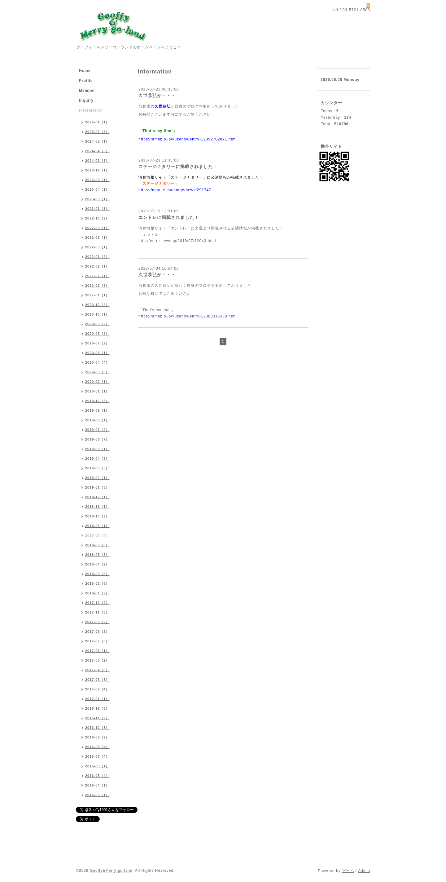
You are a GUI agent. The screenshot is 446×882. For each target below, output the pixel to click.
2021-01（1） (97, 295)
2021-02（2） (97, 285)
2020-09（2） (97, 324)
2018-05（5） (97, 554)
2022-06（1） (97, 237)
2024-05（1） (97, 141)
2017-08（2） (97, 631)
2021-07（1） (97, 276)
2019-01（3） (97, 487)
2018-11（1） (97, 506)
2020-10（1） (97, 314)
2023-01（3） (97, 209)
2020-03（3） (97, 372)
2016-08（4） (97, 747)
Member (87, 90)
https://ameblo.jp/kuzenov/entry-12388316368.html (187, 316)
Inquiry (86, 100)
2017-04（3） (97, 670)
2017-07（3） (97, 641)
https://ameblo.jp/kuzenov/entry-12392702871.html (187, 139)
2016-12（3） (97, 708)
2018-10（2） (97, 516)
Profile (86, 80)
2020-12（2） (97, 305)
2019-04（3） (97, 458)
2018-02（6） (97, 583)
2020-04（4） (97, 362)
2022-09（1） (97, 228)
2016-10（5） (97, 727)
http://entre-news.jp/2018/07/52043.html (177, 241)
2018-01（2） (97, 593)
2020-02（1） (97, 381)
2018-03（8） (97, 574)
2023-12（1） (97, 170)
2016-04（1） (97, 785)
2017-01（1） (97, 699)
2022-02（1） (97, 266)
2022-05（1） (97, 247)
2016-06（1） (97, 766)
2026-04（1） (97, 122)
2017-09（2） (97, 622)
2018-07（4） (97, 535)
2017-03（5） (97, 679)
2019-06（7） (97, 439)
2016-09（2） (97, 737)
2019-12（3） (97, 401)
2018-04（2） (97, 564)
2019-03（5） (97, 468)
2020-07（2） (97, 343)
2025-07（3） (97, 132)
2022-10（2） (97, 218)
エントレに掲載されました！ (168, 217)
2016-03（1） (97, 795)
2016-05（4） (97, 776)
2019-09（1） (97, 410)
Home (84, 71)
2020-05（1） (97, 353)
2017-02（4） (97, 689)
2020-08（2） (97, 333)
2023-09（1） (97, 180)
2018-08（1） (97, 526)
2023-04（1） (97, 189)
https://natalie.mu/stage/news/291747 (174, 190)
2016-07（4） (97, 756)
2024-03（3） (97, 160)
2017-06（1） (97, 651)
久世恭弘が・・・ (157, 95)
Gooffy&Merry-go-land (111, 870)
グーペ (348, 871)
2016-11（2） (97, 718)
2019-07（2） (97, 430)
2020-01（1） (97, 391)
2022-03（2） (97, 257)
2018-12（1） (97, 497)
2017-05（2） (97, 660)
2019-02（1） (97, 478)
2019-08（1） (97, 420)
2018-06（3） (97, 545)
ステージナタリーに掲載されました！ (177, 166)
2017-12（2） (97, 603)
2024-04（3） (97, 151)
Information (91, 110)
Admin (364, 871)
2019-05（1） (97, 449)
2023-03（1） (97, 199)
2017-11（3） (97, 612)
